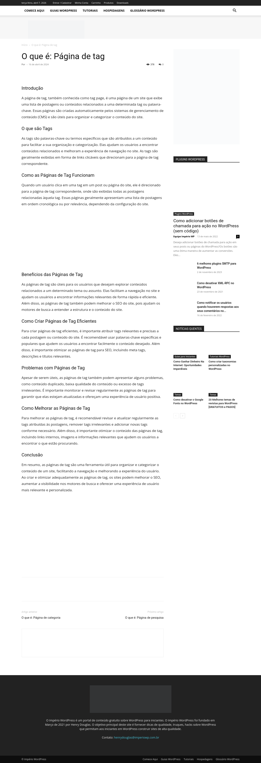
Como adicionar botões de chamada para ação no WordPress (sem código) (206, 225)
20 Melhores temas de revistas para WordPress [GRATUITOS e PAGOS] (223, 403)
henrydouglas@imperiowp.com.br (136, 737)
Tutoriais (90, 10)
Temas (178, 394)
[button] (235, 11)
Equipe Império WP (184, 236)
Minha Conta (81, 2)
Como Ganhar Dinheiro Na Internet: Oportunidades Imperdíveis (188, 365)
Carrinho (96, 2)
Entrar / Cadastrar (62, 2)
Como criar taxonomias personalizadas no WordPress (222, 365)
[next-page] (182, 415)
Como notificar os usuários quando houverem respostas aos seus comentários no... (218, 306)
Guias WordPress (63, 10)
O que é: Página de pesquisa (144, 617)
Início (25, 45)
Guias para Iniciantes (185, 356)
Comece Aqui (34, 10)
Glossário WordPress (147, 10)
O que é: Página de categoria (41, 617)
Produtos (108, 2)
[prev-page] (176, 415)
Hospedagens (113, 10)
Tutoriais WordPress (220, 356)
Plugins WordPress (184, 213)
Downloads (122, 2)
